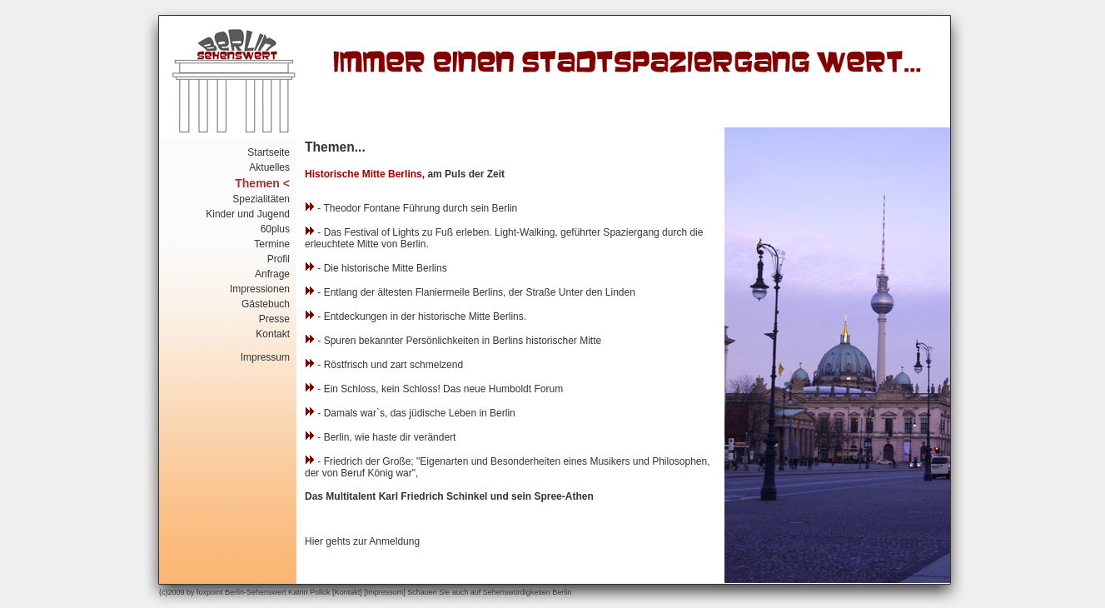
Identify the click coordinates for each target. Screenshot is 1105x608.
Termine (272, 244)
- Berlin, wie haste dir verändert (380, 437)
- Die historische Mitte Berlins (376, 268)
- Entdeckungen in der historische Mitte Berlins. (415, 316)
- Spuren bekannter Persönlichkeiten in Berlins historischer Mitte (453, 340)
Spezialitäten (261, 199)
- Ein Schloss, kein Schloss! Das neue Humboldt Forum (434, 389)
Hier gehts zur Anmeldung (362, 541)
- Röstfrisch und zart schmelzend (384, 365)
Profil (278, 259)
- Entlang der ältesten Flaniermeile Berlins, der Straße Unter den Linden (470, 292)
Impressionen (260, 289)
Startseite (268, 152)
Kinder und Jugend (248, 214)
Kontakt (273, 334)
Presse (274, 319)
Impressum (265, 357)
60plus (275, 229)
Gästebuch (265, 304)
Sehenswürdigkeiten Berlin (527, 592)
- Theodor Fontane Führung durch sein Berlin (411, 208)
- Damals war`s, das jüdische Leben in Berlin (410, 413)
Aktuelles (269, 167)
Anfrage (272, 274)
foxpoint (210, 592)
